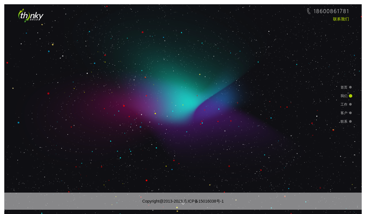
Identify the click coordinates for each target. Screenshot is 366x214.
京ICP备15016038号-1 (204, 201)
